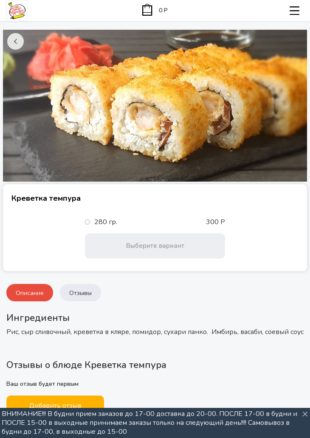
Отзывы (80, 293)
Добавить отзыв (55, 405)
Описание (30, 293)
